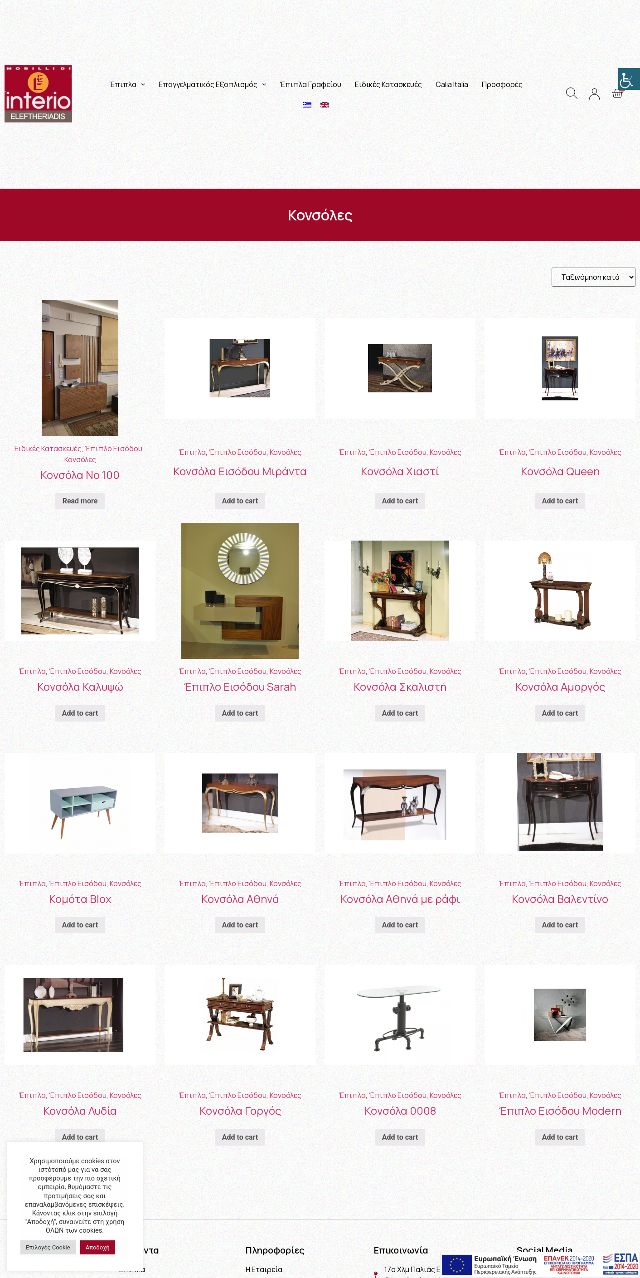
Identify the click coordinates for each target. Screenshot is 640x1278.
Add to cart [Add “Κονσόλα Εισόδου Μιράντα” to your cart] (240, 501)
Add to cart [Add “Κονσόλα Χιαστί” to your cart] (400, 501)
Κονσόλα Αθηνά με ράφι (400, 898)
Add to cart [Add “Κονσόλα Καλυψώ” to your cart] (80, 713)
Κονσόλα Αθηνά (240, 898)
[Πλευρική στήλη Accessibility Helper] (629, 79)
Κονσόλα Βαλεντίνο (560, 898)
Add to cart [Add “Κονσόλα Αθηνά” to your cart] (240, 925)
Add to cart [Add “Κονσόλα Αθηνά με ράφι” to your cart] (400, 925)
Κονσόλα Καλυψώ (80, 686)
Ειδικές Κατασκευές (388, 84)
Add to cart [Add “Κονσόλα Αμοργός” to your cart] (560, 713)
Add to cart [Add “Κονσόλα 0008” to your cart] (400, 1137)
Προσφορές (502, 84)
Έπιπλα (127, 84)
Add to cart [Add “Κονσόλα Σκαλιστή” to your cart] (400, 713)
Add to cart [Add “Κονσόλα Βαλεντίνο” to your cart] (560, 925)
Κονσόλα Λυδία (80, 1110)
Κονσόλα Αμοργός (560, 686)
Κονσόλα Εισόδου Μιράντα (240, 470)
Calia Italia (452, 84)
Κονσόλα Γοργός (240, 1110)
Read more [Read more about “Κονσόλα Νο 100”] (80, 501)
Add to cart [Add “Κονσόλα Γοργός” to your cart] (240, 1137)
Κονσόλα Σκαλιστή (400, 686)
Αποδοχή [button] (98, 1247)
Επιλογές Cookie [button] (48, 1247)
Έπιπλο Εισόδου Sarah (240, 686)
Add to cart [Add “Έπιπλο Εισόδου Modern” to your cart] (560, 1137)
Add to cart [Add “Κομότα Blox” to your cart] (80, 925)
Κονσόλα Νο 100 (80, 474)
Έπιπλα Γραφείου (310, 84)
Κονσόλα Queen (560, 470)
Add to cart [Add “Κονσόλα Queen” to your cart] (560, 501)
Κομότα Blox (80, 898)
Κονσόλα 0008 (400, 1110)
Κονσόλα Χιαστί (400, 470)
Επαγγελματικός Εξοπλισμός (212, 84)
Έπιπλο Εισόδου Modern (560, 1110)
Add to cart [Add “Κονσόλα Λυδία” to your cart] (80, 1137)
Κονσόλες (80, 459)
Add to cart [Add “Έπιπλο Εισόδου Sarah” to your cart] (240, 713)
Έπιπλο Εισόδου (113, 449)
